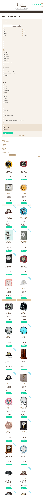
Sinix (5, 35)
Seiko (24, 33)
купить (8, 179)
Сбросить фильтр (22, 135)
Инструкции (18, 487)
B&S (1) (3, 140)
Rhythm (5, 33)
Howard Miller (26, 29)
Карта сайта (31, 487)
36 (39, 156)
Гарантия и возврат (20, 488)
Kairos (5, 31)
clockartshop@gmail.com (8, 488)
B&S (4, 29)
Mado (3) (4, 145)
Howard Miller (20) (6, 141)
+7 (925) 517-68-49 (7, 4)
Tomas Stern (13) (5, 152)
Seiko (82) (4, 148)
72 (41, 156)
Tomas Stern (25, 35)
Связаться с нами (33, 488)
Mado (24, 31)
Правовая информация (34, 489)
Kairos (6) (4, 144)
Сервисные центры (20, 489)
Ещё (4, 37)
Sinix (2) (3, 149)
